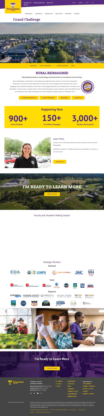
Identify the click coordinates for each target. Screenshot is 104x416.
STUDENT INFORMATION (29, 98)
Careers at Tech (73, 391)
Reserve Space (72, 396)
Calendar (71, 389)
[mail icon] (41, 394)
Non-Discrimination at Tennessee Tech (39, 409)
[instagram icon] (31, 394)
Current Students (89, 386)
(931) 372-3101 (41, 386)
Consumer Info (72, 394)
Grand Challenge (26, 19)
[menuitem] (46, 66)
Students (27, 2)
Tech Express (87, 383)
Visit (87, 2)
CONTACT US (78, 98)
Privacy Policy (73, 409)
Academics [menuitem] (38, 13)
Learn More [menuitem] (33, 65)
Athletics (71, 384)
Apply (74, 2)
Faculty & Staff (39, 2)
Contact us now (52, 194)
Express (26, 5)
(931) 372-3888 (38, 390)
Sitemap (32, 412)
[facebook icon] (34, 394)
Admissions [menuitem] (28, 13)
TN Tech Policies (82, 409)
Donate (80, 2)
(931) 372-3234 (39, 388)
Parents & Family (88, 394)
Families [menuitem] (76, 13)
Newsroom (64, 98)
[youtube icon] (37, 394)
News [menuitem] (72, 65)
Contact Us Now (52, 368)
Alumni (50, 2)
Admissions (71, 381)
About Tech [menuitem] (59, 13)
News (69, 386)
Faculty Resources (48, 98)
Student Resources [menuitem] (62, 65)
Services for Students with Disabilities (58, 409)
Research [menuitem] (68, 13)
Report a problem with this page (43, 412)
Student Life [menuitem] (49, 13)
